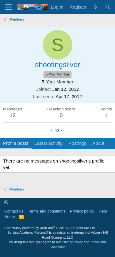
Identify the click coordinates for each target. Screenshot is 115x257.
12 (13, 115)
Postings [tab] (77, 143)
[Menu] (8, 7)
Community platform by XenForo (50, 228)
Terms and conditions (47, 211)
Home (9, 216)
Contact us (13, 211)
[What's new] (96, 7)
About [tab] (98, 143)
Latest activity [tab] (49, 143)
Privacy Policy (72, 242)
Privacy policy (82, 211)
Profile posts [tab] (16, 143)
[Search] (108, 7)
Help (103, 211)
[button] (6, 202)
